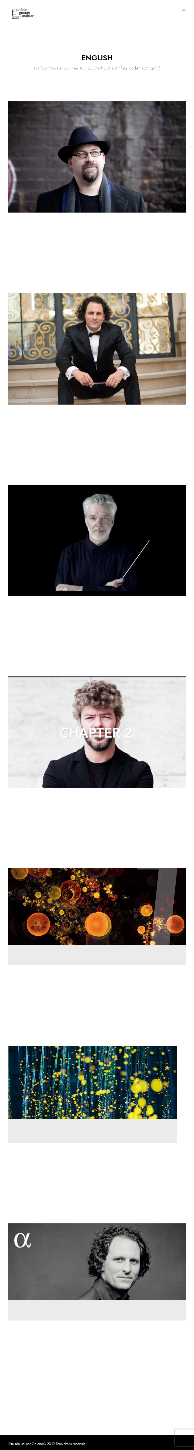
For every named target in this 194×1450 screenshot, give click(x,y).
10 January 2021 (22, 665)
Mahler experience (23, 222)
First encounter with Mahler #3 (47, 428)
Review (13, 975)
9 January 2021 (21, 857)
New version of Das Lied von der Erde (57, 1167)
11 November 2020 (25, 1035)
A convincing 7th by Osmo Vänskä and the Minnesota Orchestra (90, 989)
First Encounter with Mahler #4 (47, 236)
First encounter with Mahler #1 (47, 620)
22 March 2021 (21, 282)
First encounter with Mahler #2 (47, 812)
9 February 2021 (23, 473)
